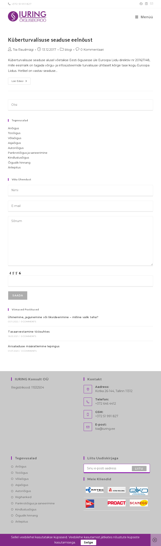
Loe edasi (21, 82)
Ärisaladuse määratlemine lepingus (34, 346)
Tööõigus (14, 133)
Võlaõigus (14, 138)
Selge (88, 542)
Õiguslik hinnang (19, 162)
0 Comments (28, 321)
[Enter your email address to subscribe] (117, 468)
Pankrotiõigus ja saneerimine (27, 152)
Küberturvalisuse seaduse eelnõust (50, 40)
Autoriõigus (15, 148)
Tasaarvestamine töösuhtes (29, 331)
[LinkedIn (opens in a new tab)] (146, 4)
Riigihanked (23, 497)
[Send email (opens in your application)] (151, 4)
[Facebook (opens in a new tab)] (141, 4)
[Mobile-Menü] (144, 17)
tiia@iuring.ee (105, 429)
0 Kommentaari (92, 50)
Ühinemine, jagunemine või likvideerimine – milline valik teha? (53, 317)
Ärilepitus (14, 167)
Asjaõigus (14, 143)
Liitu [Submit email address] (139, 468)
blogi (68, 50)
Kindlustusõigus (18, 157)
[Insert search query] (80, 105)
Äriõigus (13, 128)
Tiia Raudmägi (23, 50)
